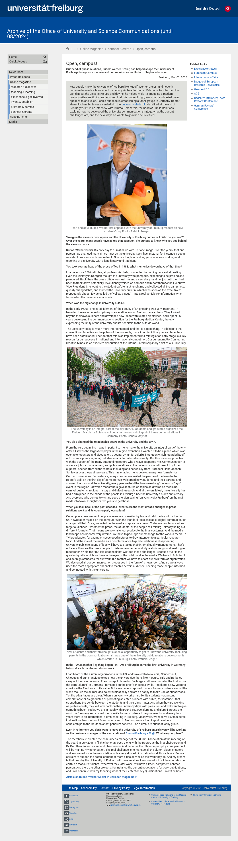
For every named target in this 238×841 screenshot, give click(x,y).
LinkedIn (73, 825)
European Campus (205, 72)
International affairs (206, 77)
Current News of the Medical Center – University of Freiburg (168, 802)
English (200, 8)
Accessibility (89, 788)
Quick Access (18, 61)
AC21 (197, 93)
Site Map (72, 788)
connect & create (119, 49)
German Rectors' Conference (204, 107)
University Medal (131, 104)
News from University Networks (207, 795)
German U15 (201, 89)
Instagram (73, 807)
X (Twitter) (74, 802)
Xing (71, 819)
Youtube (73, 813)
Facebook (73, 796)
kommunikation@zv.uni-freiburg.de (125, 805)
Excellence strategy (205, 68)
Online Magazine (91, 49)
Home (67, 48)
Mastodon (73, 831)
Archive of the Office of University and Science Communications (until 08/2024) (90, 34)
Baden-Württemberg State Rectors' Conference (209, 100)
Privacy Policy (121, 788)
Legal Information (144, 788)
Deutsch (215, 8)
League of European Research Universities (207, 83)
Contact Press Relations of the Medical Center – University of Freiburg (168, 796)
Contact (104, 788)
